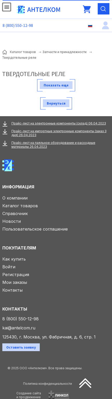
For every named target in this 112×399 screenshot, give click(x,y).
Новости (11, 221)
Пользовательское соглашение (35, 229)
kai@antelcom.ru (18, 327)
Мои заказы (14, 282)
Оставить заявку (21, 347)
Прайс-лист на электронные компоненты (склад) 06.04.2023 (58, 123)
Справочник (15, 213)
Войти (8, 266)
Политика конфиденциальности (47, 384)
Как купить (14, 259)
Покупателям (19, 247)
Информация (18, 186)
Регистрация (15, 274)
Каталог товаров (20, 205)
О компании (15, 198)
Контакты (12, 290)
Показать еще (56, 85)
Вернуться (56, 103)
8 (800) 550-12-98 (18, 25)
